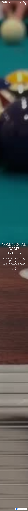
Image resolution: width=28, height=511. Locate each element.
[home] (10, 2)
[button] (23, 3)
